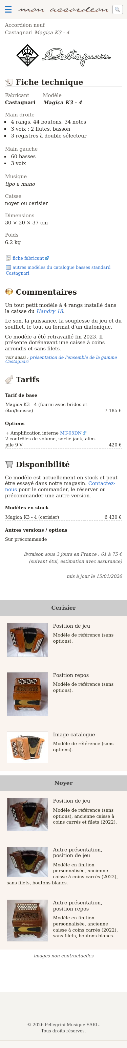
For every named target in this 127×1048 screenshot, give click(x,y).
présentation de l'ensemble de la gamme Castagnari (61, 359)
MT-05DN (71, 433)
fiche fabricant (28, 258)
